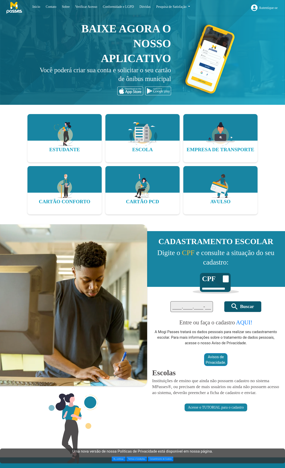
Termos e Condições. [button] (136, 459)
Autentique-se (268, 8)
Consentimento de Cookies (161, 459)
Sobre (66, 7)
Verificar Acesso (86, 7)
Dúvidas (145, 7)
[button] (242, 306)
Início (36, 7)
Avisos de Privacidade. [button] (216, 360)
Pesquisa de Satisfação (171, 7)
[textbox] (191, 306)
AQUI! (244, 322)
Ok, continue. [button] (118, 459)
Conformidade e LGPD (118, 7)
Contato (51, 7)
